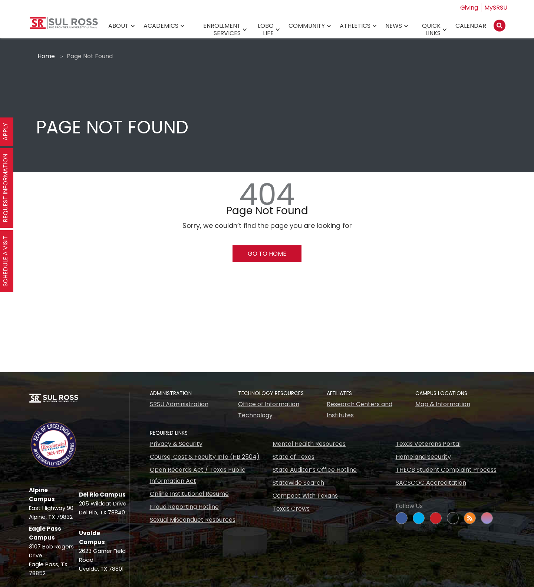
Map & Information (442, 404)
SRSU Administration (179, 404)
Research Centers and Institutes (359, 409)
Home (46, 56)
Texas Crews (291, 508)
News (393, 26)
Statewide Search (298, 482)
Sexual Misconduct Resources (192, 519)
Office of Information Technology (268, 409)
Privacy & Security (176, 444)
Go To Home (267, 253)
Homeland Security (423, 456)
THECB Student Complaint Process (446, 469)
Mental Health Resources (309, 444)
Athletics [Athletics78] (355, 26)
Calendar (470, 26)
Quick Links (431, 30)
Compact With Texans (305, 495)
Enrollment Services (222, 30)
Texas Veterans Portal (428, 444)
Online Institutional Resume (189, 494)
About (118, 26)
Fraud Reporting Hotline (184, 507)
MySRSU (495, 7)
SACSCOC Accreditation (431, 482)
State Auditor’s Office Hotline (315, 469)
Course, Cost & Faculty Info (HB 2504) (205, 456)
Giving (469, 7)
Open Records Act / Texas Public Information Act (197, 475)
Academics (161, 26)
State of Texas (293, 456)
